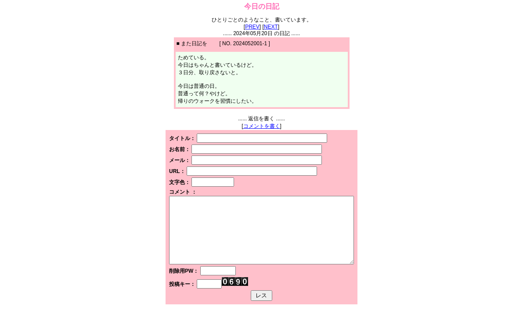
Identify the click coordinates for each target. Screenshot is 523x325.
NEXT (271, 27)
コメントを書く (261, 126)
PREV (252, 27)
